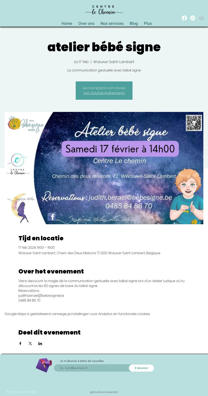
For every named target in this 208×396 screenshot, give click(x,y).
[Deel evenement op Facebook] (20, 343)
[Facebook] (184, 18)
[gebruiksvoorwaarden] (104, 392)
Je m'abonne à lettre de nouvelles (82, 360)
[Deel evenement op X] (30, 343)
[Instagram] (192, 18)
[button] (112, 22)
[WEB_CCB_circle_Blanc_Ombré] (201, 18)
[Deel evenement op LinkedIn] (40, 343)
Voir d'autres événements (104, 93)
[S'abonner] (141, 368)
